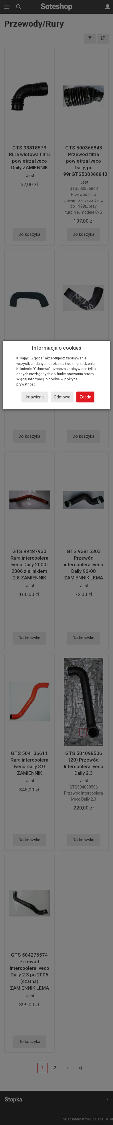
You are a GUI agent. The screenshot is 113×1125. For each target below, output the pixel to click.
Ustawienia (35, 397)
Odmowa (62, 397)
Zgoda (85, 397)
